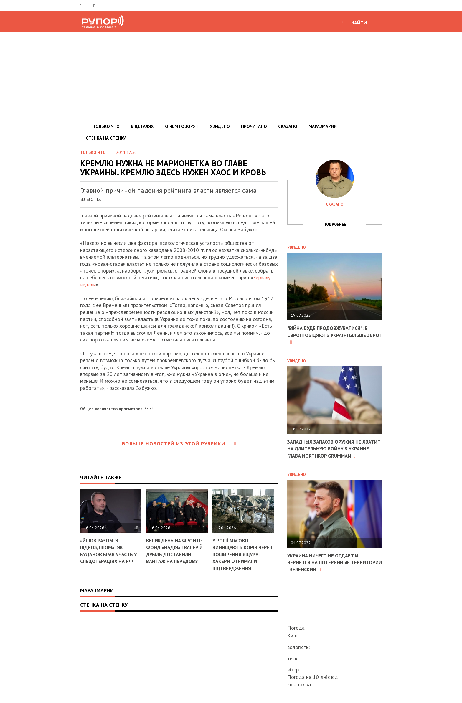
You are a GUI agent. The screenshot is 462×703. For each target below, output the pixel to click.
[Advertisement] (231, 76)
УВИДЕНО (220, 126)
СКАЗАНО (287, 126)
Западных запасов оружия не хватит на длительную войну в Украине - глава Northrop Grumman (330, 452)
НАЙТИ (359, 23)
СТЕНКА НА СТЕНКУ (106, 138)
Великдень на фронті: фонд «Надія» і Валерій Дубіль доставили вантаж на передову (176, 554)
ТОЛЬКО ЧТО (106, 126)
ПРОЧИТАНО (254, 126)
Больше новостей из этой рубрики (179, 443)
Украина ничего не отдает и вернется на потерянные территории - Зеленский (325, 569)
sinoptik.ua (299, 684)
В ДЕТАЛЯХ (142, 126)
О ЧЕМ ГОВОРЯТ (182, 126)
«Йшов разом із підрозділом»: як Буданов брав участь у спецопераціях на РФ (110, 554)
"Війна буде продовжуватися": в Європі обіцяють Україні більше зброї (331, 335)
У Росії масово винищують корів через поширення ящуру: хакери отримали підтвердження (236, 557)
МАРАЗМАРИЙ (322, 126)
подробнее (335, 224)
